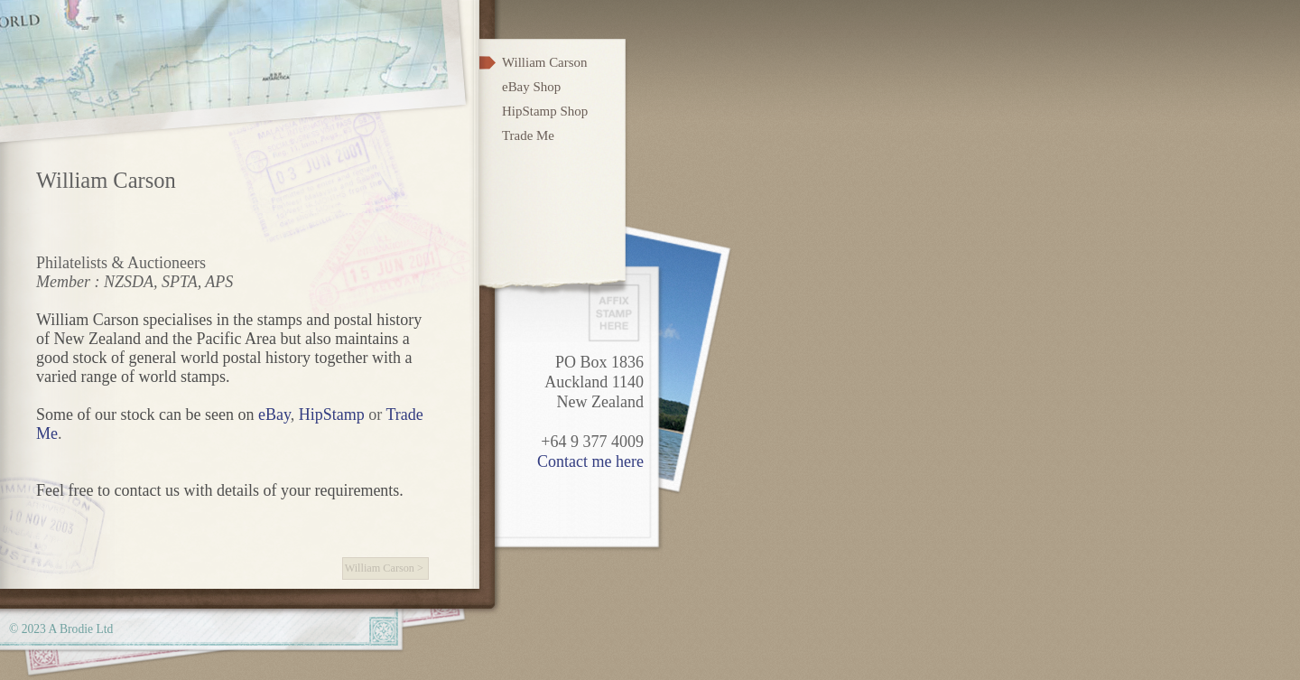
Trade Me (528, 135)
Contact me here (590, 461)
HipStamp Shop (545, 111)
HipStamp (332, 414)
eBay (274, 414)
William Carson (379, 568)
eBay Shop (531, 86)
